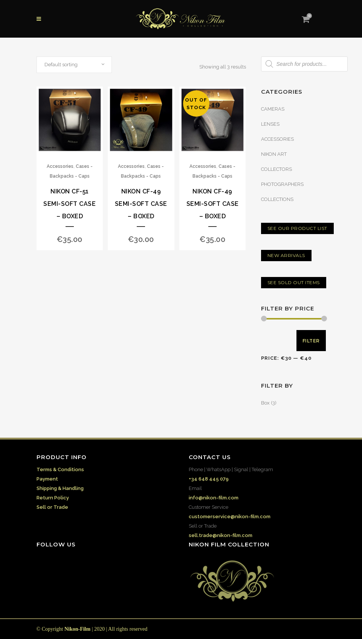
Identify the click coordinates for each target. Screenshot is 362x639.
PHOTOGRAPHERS (282, 184)
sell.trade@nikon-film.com (220, 535)
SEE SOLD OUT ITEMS (293, 282)
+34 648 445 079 (209, 479)
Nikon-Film (77, 629)
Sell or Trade (52, 507)
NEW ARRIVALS (286, 255)
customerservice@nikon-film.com (229, 516)
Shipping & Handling (60, 488)
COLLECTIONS (277, 199)
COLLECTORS (276, 169)
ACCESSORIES (277, 139)
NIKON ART (274, 154)
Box (265, 403)
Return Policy (53, 498)
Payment (47, 479)
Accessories (60, 166)
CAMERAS (272, 109)
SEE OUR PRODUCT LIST (297, 228)
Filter (311, 341)
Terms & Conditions (60, 469)
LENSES (270, 124)
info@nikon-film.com (213, 498)
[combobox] (74, 64)
